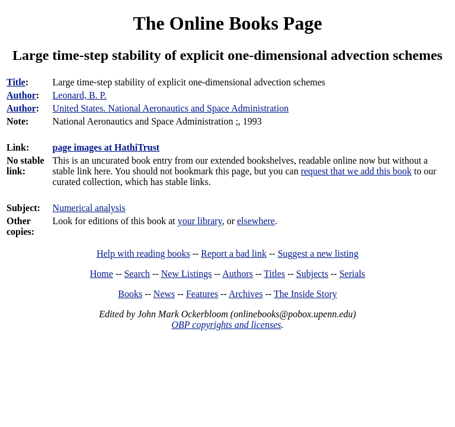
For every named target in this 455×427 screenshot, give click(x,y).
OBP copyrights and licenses (226, 325)
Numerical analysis (89, 208)
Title (16, 82)
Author (21, 95)
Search (137, 274)
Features (202, 294)
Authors (237, 274)
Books (130, 294)
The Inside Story (305, 294)
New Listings (186, 274)
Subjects (312, 274)
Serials (352, 274)
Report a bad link (234, 253)
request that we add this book (356, 171)
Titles (274, 274)
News (164, 294)
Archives (246, 294)
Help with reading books (143, 253)
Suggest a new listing (318, 253)
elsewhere (256, 221)
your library (200, 221)
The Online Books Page (227, 23)
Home (101, 274)
